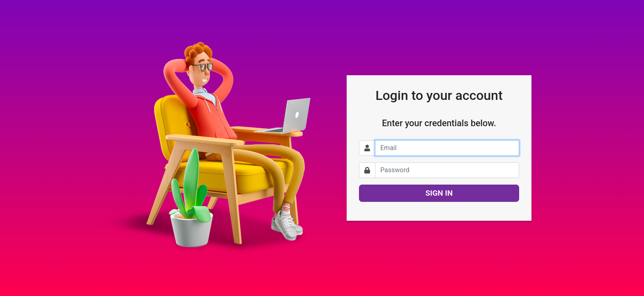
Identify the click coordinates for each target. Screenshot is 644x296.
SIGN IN (439, 193)
